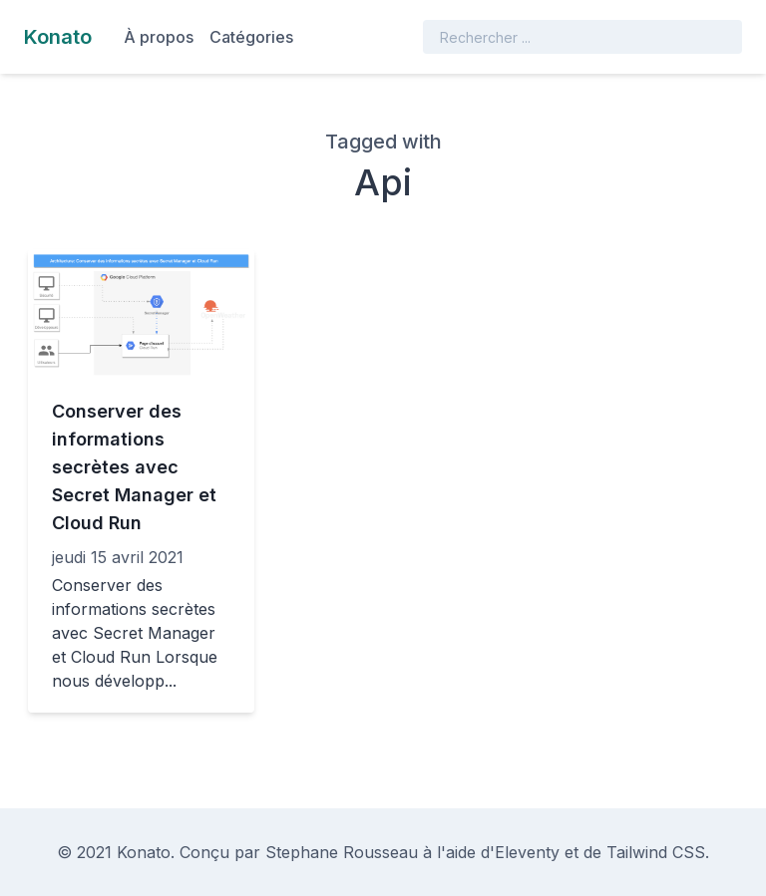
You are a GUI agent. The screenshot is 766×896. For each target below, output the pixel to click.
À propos (158, 37)
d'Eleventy (520, 852)
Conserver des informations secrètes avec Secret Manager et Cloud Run (134, 467)
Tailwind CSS (655, 852)
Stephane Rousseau (341, 852)
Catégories (251, 37)
